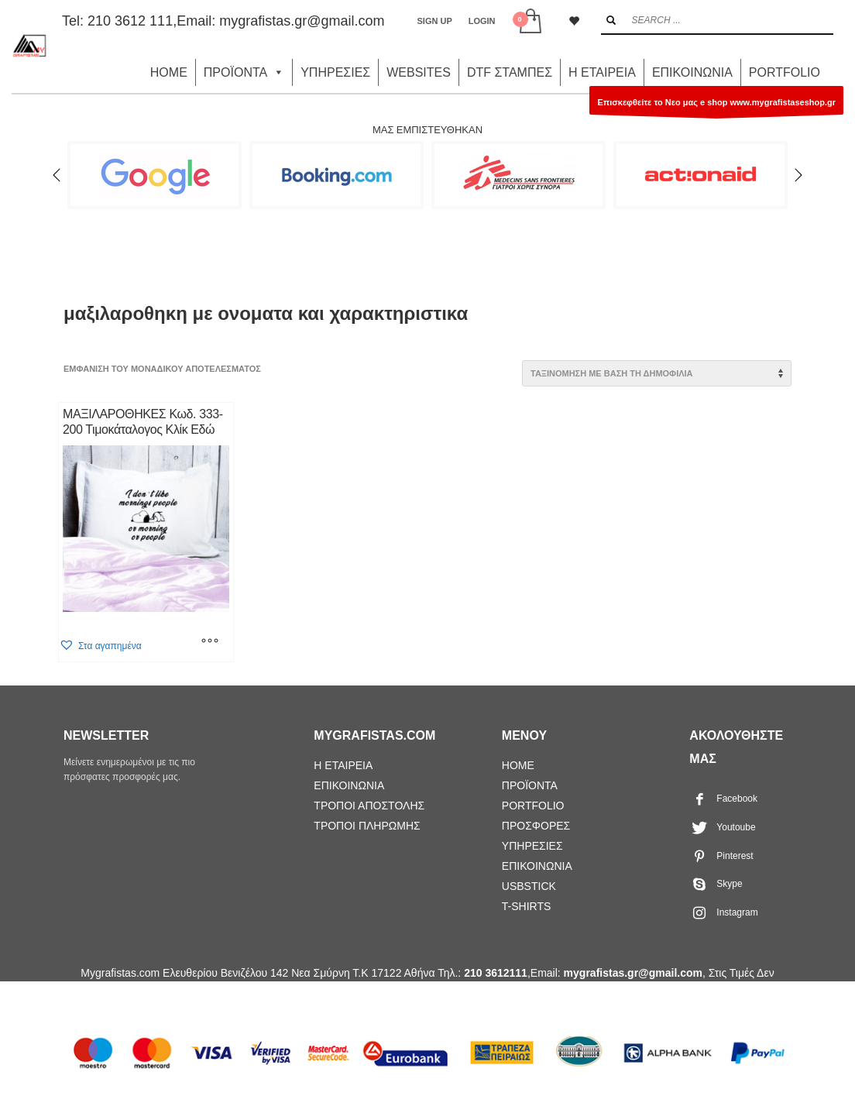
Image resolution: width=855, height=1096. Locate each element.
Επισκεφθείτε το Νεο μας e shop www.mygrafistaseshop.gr (716, 106)
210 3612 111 (130, 21)
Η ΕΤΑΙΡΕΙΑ (602, 72)
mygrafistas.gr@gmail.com (301, 21)
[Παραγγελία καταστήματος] (656, 373)
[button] (100, 646)
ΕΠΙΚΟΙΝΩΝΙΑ (692, 72)
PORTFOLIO (784, 72)
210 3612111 (495, 973)
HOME (168, 72)
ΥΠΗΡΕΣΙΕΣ (335, 72)
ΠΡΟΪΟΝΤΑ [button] (244, 72)
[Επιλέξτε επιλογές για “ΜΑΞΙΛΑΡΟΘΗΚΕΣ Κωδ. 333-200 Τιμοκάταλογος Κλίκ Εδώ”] (209, 642)
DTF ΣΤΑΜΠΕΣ (509, 72)
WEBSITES (418, 72)
